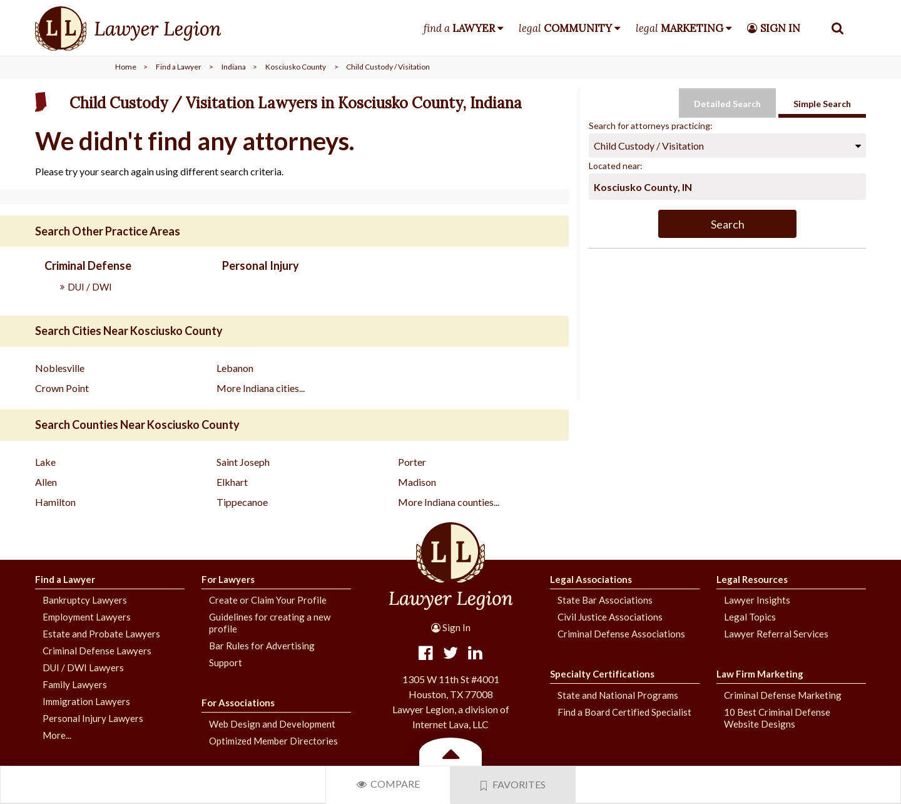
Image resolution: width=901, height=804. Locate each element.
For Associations (238, 702)
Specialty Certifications (602, 673)
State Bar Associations (605, 600)
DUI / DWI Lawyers (83, 667)
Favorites (513, 784)
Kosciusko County (295, 66)
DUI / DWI (90, 286)
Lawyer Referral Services (776, 633)
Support (225, 662)
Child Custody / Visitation (649, 146)
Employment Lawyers (87, 616)
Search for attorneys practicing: (651, 125)
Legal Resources (752, 579)
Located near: (616, 165)
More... (57, 735)
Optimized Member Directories (273, 740)
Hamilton (55, 502)
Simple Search (822, 103)
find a (459, 28)
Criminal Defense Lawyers (97, 650)
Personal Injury (260, 265)
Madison (417, 482)
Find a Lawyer (178, 66)
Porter (412, 462)
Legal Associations (591, 579)
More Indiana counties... (448, 502)
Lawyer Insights (757, 600)
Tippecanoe (242, 502)
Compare (388, 784)
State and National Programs (617, 695)
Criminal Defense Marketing (783, 695)
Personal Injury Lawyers (93, 718)
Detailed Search (727, 103)
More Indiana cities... (260, 388)
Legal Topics (750, 616)
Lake (45, 462)
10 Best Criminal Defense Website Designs (777, 717)
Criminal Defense (87, 265)
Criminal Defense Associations (621, 633)
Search (728, 224)
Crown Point (62, 388)
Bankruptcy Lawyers (85, 600)
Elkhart (232, 482)
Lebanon (234, 368)
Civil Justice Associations (610, 616)
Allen (46, 482)
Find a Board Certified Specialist (624, 712)
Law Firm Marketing (759, 673)
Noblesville (59, 368)
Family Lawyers (75, 684)
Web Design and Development (272, 723)
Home (125, 66)
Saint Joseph (243, 462)
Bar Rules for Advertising (262, 645)
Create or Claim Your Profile (268, 600)
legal (565, 28)
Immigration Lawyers (86, 701)
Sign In (451, 627)
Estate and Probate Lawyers (101, 633)
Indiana (233, 66)
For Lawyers (228, 579)
